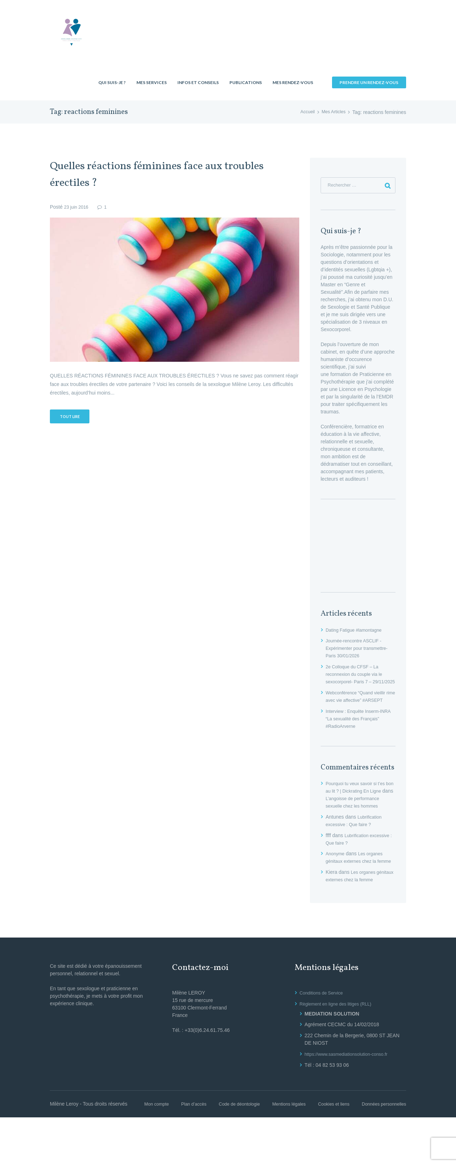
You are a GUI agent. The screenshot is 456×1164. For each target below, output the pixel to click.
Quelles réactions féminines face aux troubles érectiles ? (151, 174)
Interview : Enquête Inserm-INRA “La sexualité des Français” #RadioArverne (356, 735)
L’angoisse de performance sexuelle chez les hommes (359, 822)
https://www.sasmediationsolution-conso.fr (351, 1093)
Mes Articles (332, 112)
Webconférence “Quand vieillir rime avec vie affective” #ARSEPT (359, 709)
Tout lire (72, 417)
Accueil (304, 112)
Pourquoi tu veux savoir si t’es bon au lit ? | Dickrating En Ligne (359, 807)
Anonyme (336, 878)
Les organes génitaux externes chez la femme (357, 885)
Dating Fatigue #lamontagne (357, 632)
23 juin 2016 (77, 207)
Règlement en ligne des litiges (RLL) (340, 1043)
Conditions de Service (324, 1032)
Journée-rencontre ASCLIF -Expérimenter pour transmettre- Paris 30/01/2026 (360, 650)
